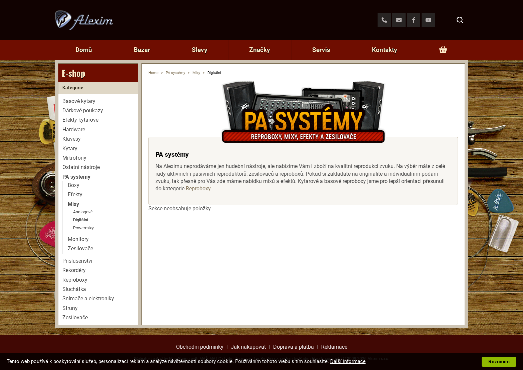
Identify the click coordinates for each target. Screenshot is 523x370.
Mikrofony (74, 158)
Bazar (142, 50)
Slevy (199, 50)
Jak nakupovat (248, 347)
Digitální (80, 219)
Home (153, 73)
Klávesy (71, 139)
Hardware (73, 129)
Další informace (348, 361)
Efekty (75, 194)
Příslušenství (77, 261)
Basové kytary (78, 101)
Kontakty (384, 50)
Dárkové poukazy (82, 110)
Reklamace (334, 347)
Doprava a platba (293, 347)
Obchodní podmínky (199, 347)
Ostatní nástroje (81, 167)
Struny (70, 308)
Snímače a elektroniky (88, 298)
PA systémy (175, 73)
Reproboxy (198, 188)
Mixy (196, 73)
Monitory (78, 239)
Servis (321, 50)
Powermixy (83, 227)
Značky (259, 50)
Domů (83, 50)
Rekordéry (74, 270)
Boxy (73, 185)
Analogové (83, 211)
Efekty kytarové (80, 120)
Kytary (69, 148)
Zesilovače (80, 248)
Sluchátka (74, 289)
